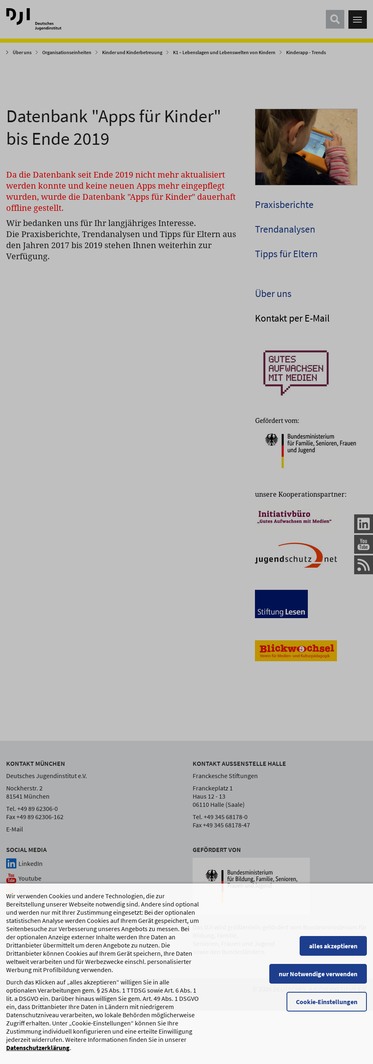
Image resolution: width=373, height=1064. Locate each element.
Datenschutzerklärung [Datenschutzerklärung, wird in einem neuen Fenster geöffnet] (38, 1052)
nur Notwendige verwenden (318, 978)
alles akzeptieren (333, 950)
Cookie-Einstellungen (326, 1006)
